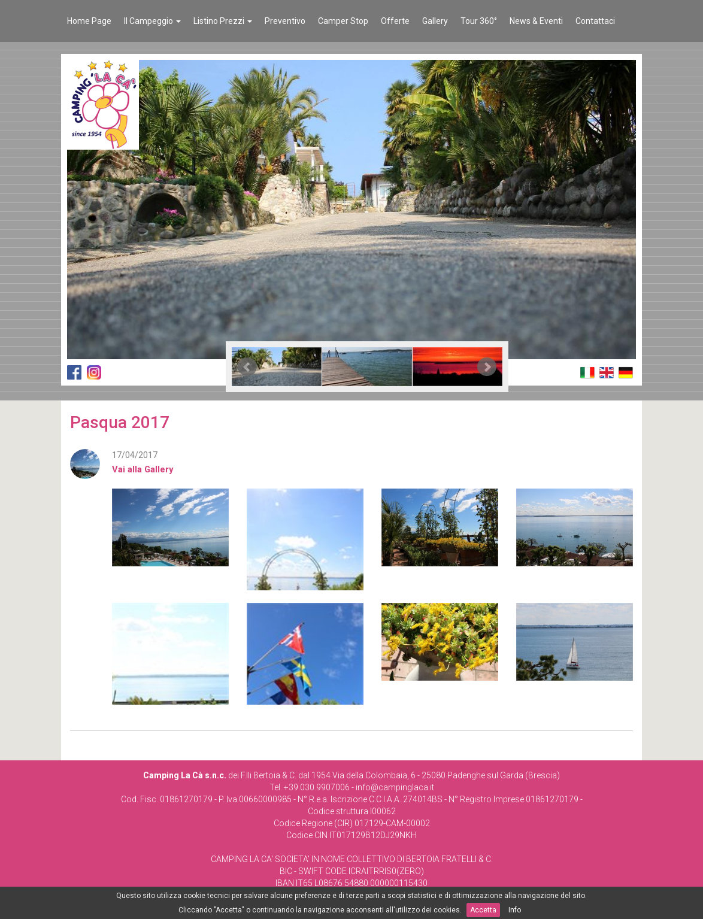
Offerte (395, 21)
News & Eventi (536, 21)
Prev (247, 367)
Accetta (483, 910)
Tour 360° (478, 21)
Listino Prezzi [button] (222, 21)
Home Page (89, 21)
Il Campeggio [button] (152, 21)
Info (514, 910)
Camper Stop (343, 21)
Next (486, 367)
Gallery (435, 21)
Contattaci (595, 21)
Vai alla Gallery (142, 469)
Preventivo (285, 21)
